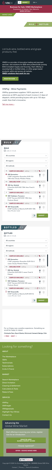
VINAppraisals (8, 409)
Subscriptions (7, 366)
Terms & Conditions (32, 467)
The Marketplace (9, 356)
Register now (9, 79)
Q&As (4, 359)
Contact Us (7, 415)
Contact (14, 467)
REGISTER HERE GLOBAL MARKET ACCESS (26, 440)
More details (25, 11)
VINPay (5, 402)
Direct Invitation (8, 382)
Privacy (21, 467)
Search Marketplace (10, 379)
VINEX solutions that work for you (16, 73)
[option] (26, 112)
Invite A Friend (8, 369)
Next (13, 336)
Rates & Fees (7, 392)
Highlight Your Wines (10, 412)
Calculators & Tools (10, 389)
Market (23, 2)
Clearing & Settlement (11, 386)
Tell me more (7, 104)
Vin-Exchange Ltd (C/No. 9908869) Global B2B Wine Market (32, 464)
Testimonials (7, 363)
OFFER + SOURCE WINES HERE (26, 451)
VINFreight (6, 405)
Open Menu (48, 2)
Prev (7, 336)
